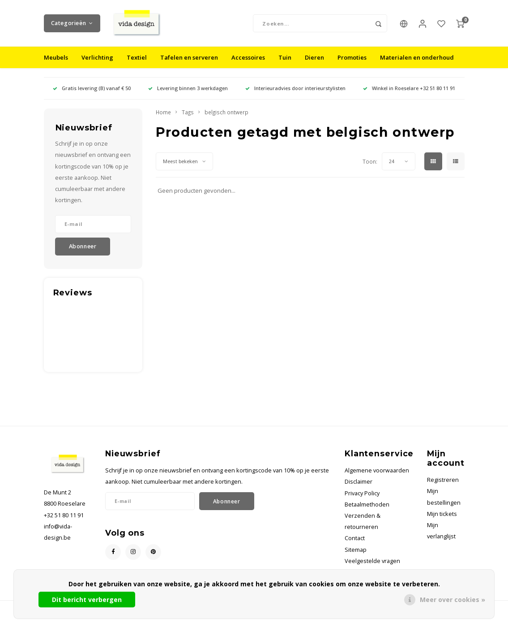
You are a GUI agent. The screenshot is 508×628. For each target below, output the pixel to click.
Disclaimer (358, 489)
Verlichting (97, 65)
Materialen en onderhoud (417, 65)
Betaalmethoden (367, 511)
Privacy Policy (362, 500)
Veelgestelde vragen (372, 568)
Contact (355, 545)
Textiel (137, 65)
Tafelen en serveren (189, 65)
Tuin (284, 65)
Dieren (314, 65)
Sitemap (356, 556)
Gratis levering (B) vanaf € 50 (92, 95)
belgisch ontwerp (226, 119)
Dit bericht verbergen (87, 599)
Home (163, 119)
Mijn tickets (442, 520)
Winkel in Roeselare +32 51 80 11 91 (409, 95)
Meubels (56, 65)
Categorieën (72, 26)
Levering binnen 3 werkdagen (188, 95)
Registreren (443, 486)
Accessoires (248, 65)
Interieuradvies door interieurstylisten (295, 95)
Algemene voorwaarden (377, 477)
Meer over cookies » (452, 599)
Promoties (352, 65)
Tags (188, 119)
